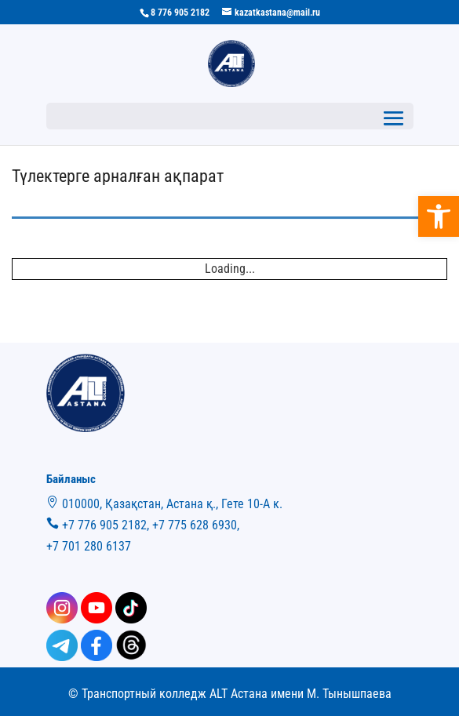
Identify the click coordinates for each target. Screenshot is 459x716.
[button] (438, 216)
